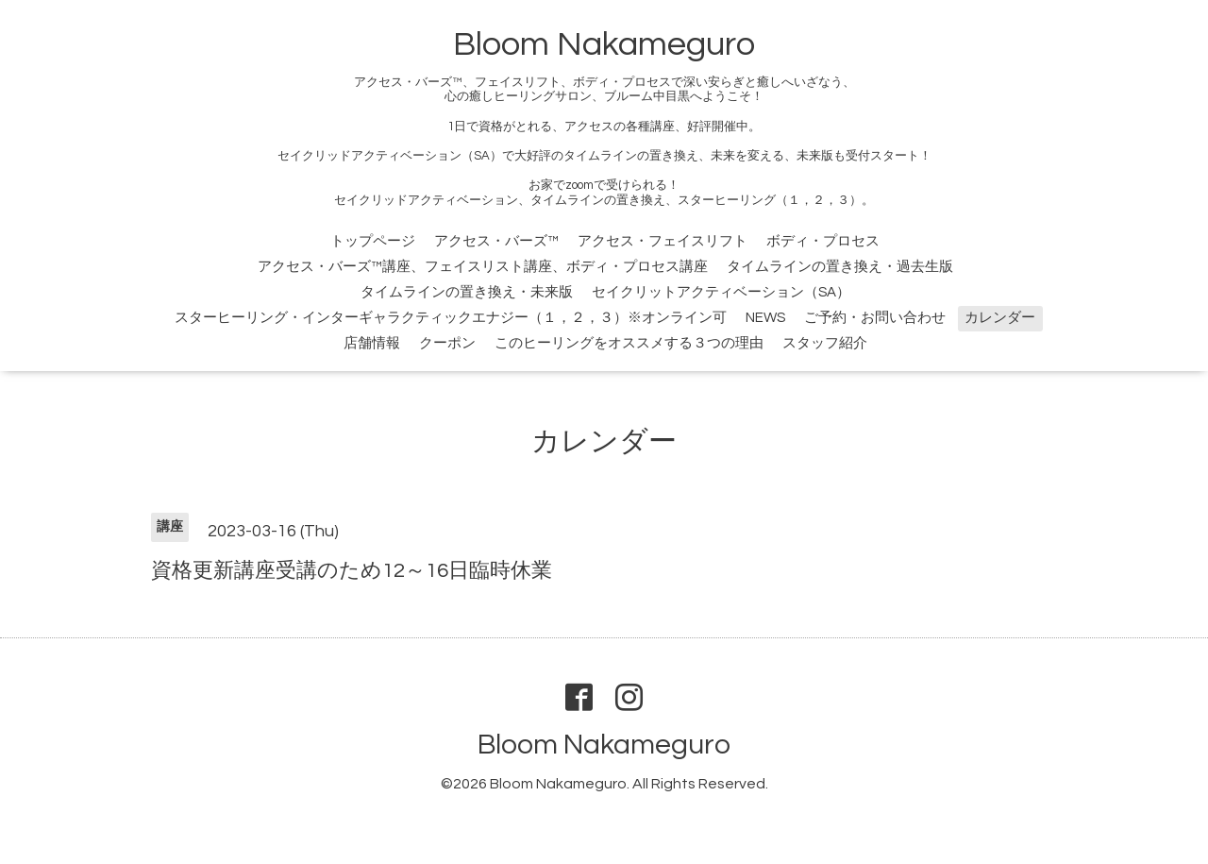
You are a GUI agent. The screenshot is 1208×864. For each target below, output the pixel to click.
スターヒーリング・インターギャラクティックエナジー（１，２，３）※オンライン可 (451, 318)
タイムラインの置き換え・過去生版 (840, 267)
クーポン (447, 343)
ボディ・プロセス (823, 241)
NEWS (765, 318)
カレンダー (1000, 318)
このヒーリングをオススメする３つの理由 (629, 343)
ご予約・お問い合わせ (875, 318)
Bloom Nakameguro (604, 44)
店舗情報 (372, 343)
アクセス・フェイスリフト (662, 241)
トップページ (372, 241)
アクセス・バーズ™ (496, 241)
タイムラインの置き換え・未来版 (467, 292)
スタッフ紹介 (824, 343)
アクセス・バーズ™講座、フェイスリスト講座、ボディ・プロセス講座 (483, 267)
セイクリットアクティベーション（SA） (721, 292)
